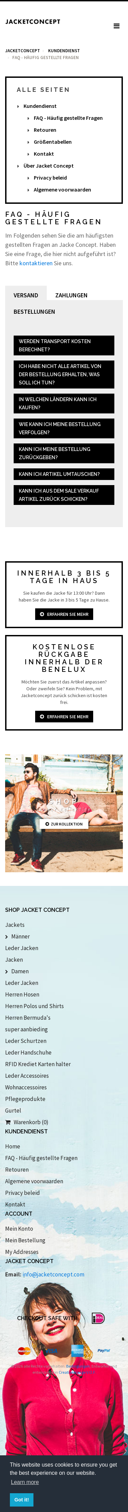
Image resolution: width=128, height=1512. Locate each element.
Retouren (45, 129)
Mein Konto (19, 1228)
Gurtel (13, 1110)
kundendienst (64, 51)
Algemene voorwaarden (62, 189)
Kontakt (44, 153)
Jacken (14, 959)
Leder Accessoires (27, 1075)
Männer (17, 936)
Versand (26, 295)
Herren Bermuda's (28, 1017)
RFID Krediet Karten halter (38, 1064)
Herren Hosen (22, 994)
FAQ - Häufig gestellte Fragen (68, 117)
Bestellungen (34, 311)
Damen (17, 971)
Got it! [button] (21, 1499)
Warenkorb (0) (26, 1122)
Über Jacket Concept (49, 165)
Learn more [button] (25, 1482)
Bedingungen (78, 1366)
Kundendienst (40, 105)
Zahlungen (71, 295)
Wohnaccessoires (26, 1087)
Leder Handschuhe (28, 1052)
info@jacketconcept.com (53, 1274)
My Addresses (22, 1252)
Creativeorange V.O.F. (77, 1372)
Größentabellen (53, 141)
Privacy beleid (50, 177)
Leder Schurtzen (25, 1041)
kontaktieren (36, 263)
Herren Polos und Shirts (34, 1006)
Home (12, 1146)
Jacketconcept (22, 51)
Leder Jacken (21, 948)
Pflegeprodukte (25, 1099)
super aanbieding (26, 1029)
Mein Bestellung (25, 1240)
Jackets (15, 925)
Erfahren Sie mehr (64, 614)
